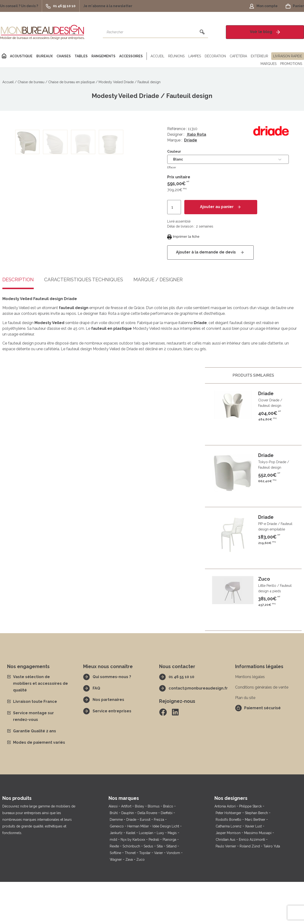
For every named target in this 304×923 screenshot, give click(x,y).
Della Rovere (147, 854)
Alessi (113, 847)
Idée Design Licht (165, 867)
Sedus (148, 887)
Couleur (174, 151)
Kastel (130, 874)
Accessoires (131, 56)
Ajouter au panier (217, 206)
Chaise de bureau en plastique (71, 82)
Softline (115, 894)
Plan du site (245, 739)
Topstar (145, 894)
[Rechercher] (202, 32)
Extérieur (259, 56)
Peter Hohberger (228, 854)
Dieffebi (166, 854)
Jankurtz (116, 874)
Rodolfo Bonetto (228, 861)
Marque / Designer (158, 321)
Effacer (171, 167)
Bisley (139, 847)
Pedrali (154, 881)
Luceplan (146, 874)
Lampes (194, 56)
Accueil (157, 56)
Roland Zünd (250, 887)
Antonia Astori (225, 847)
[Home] (4, 56)
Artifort (126, 847)
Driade (190, 140)
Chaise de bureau (31, 82)
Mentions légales (250, 718)
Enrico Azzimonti (252, 881)
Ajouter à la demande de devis (206, 252)
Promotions (291, 64)
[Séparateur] (146, 56)
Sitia (160, 887)
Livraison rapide (287, 56)
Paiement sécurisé (262, 749)
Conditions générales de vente (261, 728)
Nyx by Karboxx (133, 881)
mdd (113, 881)
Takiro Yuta (271, 887)
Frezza (159, 861)
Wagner (116, 901)
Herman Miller (138, 867)
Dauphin (127, 854)
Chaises (64, 56)
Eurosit (145, 861)
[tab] (83, 324)
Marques (268, 64)
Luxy (160, 874)
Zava (129, 901)
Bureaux (44, 56)
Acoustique (21, 56)
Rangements (103, 56)
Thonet (130, 894)
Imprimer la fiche (186, 236)
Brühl (114, 854)
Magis (172, 874)
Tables (81, 56)
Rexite (114, 887)
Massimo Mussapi (257, 874)
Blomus (154, 847)
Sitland (171, 887)
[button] (21, 6)
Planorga (169, 881)
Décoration (215, 56)
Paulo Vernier (226, 887)
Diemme (116, 861)
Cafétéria (238, 56)
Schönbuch (131, 887)
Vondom (173, 894)
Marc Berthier (255, 861)
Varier (158, 894)
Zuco (140, 901)
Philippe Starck (250, 847)
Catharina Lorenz (229, 867)
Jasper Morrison (228, 874)
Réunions (176, 56)
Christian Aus (225, 881)
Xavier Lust (253, 867)
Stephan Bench (256, 854)
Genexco (117, 867)
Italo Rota (196, 134)
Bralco (168, 847)
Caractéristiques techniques (83, 321)
